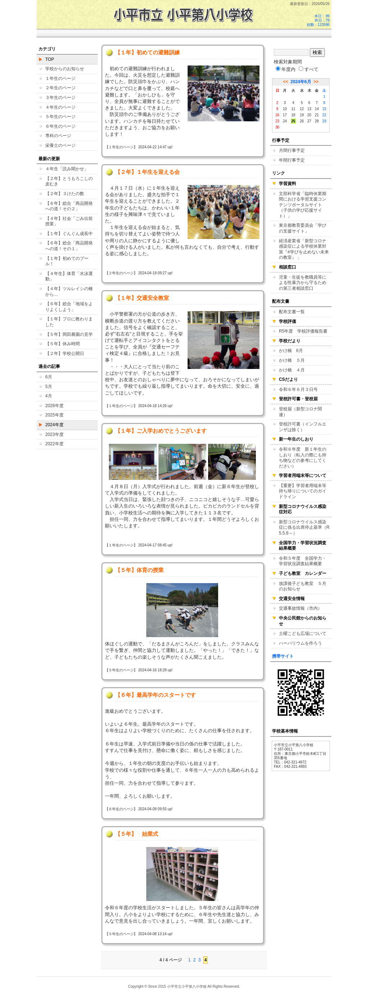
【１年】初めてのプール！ (66, 261)
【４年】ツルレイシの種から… (69, 291)
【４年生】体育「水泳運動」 (69, 276)
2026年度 (54, 405)
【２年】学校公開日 (64, 353)
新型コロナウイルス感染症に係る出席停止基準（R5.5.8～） (304, 527)
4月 (48, 395)
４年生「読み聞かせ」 (66, 168)
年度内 (285, 69)
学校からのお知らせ (64, 68)
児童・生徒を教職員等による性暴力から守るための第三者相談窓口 (302, 283)
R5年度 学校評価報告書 (303, 331)
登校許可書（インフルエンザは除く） (302, 427)
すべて (308, 69)
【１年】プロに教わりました (69, 321)
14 (317, 109)
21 (317, 115)
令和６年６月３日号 (298, 389)
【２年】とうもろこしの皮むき (69, 181)
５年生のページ (60, 116)
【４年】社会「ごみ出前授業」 (69, 221)
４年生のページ (60, 107)
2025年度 (54, 415)
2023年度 (54, 434)
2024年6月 (300, 81)
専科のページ (58, 135)
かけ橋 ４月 (292, 370)
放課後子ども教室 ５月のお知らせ (302, 586)
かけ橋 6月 (291, 350)
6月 (48, 376)
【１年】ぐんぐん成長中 (69, 233)
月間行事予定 (292, 150)
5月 (48, 386)
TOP (49, 59)
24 (285, 121)
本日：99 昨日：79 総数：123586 (318, 20)
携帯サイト (283, 656)
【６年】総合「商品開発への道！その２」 (69, 206)
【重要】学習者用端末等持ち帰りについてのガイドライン (302, 491)
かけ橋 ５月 (292, 360)
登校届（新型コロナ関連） (300, 411)
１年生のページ (60, 78)
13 (309, 109)
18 (293, 115)
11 (293, 109)
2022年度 (54, 443)
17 (285, 115)
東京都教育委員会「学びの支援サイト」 (302, 228)
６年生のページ (60, 126)
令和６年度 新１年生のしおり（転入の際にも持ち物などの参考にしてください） (302, 458)
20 (309, 115)
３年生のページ (60, 97)
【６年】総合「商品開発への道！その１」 (69, 245)
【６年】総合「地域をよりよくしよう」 (69, 306)
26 (302, 121)
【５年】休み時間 (62, 343)
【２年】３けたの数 (64, 193)
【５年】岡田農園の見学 (69, 334)
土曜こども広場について (302, 633)
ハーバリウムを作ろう (300, 643)
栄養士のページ (60, 145)
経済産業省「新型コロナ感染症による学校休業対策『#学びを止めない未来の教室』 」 (304, 249)
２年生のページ (60, 87)
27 (309, 121)
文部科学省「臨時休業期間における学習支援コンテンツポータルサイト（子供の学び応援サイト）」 (302, 204)
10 (285, 109)
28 (317, 121)
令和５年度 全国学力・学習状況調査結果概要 (302, 561)
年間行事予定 (292, 160)
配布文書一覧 (292, 311)
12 (302, 109)
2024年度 (54, 424)
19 (302, 115)
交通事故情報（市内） (300, 608)
